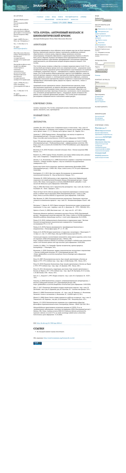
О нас (47, 17)
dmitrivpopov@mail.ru (20, 48)
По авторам (98, 98)
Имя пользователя (99, 63)
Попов (70, 22)
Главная (40, 17)
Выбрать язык (99, 18)
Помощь (97, 75)
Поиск (60, 17)
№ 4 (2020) (62, 22)
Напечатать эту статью (105, 29)
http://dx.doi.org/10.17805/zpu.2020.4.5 (49, 323)
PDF (34, 118)
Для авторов (99, 118)
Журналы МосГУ (62, 19)
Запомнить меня (102, 69)
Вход (54, 17)
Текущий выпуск (71, 17)
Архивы (83, 17)
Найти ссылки (102, 40)
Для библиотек (100, 120)
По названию (99, 100)
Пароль (97, 67)
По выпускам (99, 96)
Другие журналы (100, 101)
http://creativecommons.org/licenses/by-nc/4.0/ (59, 338)
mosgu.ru (74, 19)
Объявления (49, 19)
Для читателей (99, 116)
